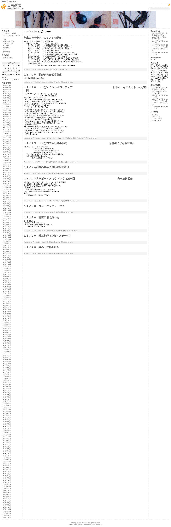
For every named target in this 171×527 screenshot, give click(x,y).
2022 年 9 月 (7, 166)
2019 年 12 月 (7, 235)
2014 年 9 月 (7, 366)
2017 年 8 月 (7, 293)
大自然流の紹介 (13, 1)
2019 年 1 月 (7, 258)
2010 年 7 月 (7, 469)
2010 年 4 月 (7, 476)
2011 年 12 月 (7, 434)
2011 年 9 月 (7, 440)
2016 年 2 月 (7, 330)
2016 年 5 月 (7, 324)
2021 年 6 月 (7, 197)
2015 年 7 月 (7, 345)
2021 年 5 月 (7, 200)
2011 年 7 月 (7, 445)
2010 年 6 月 (7, 472)
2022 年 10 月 (7, 164)
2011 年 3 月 (7, 453)
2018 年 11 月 (7, 262)
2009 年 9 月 (7, 490)
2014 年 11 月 (7, 362)
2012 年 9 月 (7, 416)
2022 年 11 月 (7, 162)
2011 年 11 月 (7, 436)
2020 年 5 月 (7, 224)
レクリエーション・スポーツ (55, 138)
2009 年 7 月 (7, 494)
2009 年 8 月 (7, 492)
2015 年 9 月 (7, 341)
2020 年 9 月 (7, 216)
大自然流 (14, 6)
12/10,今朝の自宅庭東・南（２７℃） (159, 38)
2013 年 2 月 (7, 405)
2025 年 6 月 (7, 98)
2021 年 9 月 (7, 191)
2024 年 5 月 (7, 125)
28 (19, 75)
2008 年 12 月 (7, 509)
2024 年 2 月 (7, 131)
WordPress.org (156, 120)
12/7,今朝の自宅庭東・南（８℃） (160, 53)
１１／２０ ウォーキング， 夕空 (44, 206)
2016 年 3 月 (7, 328)
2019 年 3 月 (7, 254)
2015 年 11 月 (7, 337)
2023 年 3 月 (7, 154)
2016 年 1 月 (7, 332)
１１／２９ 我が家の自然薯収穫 (43, 74)
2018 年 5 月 (7, 274)
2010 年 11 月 (7, 461)
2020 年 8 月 (7, 218)
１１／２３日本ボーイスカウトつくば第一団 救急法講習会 (78, 178)
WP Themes (87, 524)
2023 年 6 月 (7, 148)
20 (16, 72)
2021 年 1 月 (7, 208)
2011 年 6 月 (7, 447)
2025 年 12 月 (7, 85)
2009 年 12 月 (7, 484)
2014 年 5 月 (7, 374)
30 (5, 77)
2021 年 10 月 (7, 189)
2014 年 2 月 (7, 380)
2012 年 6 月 (7, 422)
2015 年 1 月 (7, 357)
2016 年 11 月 (7, 312)
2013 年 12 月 (7, 384)
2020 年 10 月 (7, 214)
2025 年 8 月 (7, 94)
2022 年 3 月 (7, 179)
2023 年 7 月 (7, 146)
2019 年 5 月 (7, 249)
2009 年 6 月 (7, 496)
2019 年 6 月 (7, 247)
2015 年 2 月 (7, 355)
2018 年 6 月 (7, 272)
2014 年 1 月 (7, 382)
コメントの (157, 118)
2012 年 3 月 (7, 428)
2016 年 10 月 (7, 314)
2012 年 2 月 (7, 430)
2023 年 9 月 (7, 141)
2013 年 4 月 (7, 401)
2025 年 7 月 (7, 96)
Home (4, 1)
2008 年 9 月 (7, 515)
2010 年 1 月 (7, 482)
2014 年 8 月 (7, 368)
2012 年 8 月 (7, 418)
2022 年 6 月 (7, 173)
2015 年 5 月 (7, 349)
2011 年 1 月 (7, 457)
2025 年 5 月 (7, 100)
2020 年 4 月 (7, 227)
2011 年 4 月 (7, 451)
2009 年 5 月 (7, 499)
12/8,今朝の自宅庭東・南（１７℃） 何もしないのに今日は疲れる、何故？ (160, 47)
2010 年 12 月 (7, 459)
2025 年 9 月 (7, 92)
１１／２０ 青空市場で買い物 (41, 217)
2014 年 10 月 (7, 364)
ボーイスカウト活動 (52, 201)
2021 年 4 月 (7, 202)
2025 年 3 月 (7, 104)
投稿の (155, 116)
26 (13, 75)
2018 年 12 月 (7, 260)
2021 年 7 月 (7, 195)
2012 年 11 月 (7, 411)
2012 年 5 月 (7, 424)
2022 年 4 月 (7, 177)
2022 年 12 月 (7, 160)
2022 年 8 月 (7, 168)
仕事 (4, 39)
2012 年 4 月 (7, 426)
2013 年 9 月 (7, 391)
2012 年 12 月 (7, 409)
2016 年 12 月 (7, 310)
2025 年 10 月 (7, 89)
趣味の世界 (59, 82)
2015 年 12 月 (7, 335)
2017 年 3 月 (7, 303)
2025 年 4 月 (7, 102)
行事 (4, 50)
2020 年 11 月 (7, 212)
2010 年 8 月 (7, 467)
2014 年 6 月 (7, 372)
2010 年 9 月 (7, 465)
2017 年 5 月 (7, 299)
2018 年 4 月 (7, 276)
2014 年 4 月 (7, 376)
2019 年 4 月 (7, 251)
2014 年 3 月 (7, 378)
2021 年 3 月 (7, 204)
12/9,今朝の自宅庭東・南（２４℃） (160, 42)
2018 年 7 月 (7, 270)
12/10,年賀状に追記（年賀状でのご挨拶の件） (159, 34)
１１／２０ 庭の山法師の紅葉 (41, 247)
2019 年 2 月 (7, 256)
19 (13, 72)
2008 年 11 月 (7, 511)
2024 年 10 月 (7, 114)
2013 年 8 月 (7, 393)
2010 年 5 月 (7, 474)
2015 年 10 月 (7, 339)
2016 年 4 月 (7, 326)
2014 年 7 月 (7, 370)
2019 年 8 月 (7, 243)
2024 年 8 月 (7, 119)
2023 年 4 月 (7, 152)
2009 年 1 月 (7, 507)
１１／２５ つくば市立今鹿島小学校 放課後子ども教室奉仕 (79, 143)
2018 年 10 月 (7, 264)
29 (3, 77)
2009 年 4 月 (7, 501)
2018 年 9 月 (7, 266)
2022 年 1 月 (7, 183)
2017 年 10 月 (7, 289)
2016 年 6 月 (7, 322)
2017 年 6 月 (7, 297)
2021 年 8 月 (7, 193)
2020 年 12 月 (7, 210)
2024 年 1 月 (7, 133)
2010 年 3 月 (7, 478)
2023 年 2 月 (7, 156)
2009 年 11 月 (7, 486)
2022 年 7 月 (7, 170)
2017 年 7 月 (7, 295)
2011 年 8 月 (7, 443)
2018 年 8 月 (7, 268)
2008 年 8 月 (7, 517)
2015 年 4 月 (7, 351)
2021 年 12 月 (7, 185)
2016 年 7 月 (7, 320)
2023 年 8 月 (7, 143)
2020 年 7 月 (7, 220)
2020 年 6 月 (7, 222)
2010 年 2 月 (7, 480)
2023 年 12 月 (7, 135)
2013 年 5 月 (7, 399)
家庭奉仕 (59, 230)
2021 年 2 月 (7, 206)
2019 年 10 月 (7, 239)
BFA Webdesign (97, 524)
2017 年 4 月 (7, 301)
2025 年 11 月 (7, 87)
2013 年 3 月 (7, 403)
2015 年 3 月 (7, 353)
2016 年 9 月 (7, 316)
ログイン (155, 114)
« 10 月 (5, 79)
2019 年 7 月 (7, 245)
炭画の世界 (6, 48)
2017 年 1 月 (7, 308)
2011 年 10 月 (7, 438)
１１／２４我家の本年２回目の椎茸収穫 (46, 167)
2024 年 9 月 (7, 116)
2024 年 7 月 (7, 121)
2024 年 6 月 (7, 123)
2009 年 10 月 (7, 488)
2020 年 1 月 (7, 233)
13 (16, 70)
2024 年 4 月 (7, 127)
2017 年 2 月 (7, 305)
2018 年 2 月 (7, 281)
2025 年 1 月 (7, 108)
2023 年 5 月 (7, 150)
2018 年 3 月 (7, 278)
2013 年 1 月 (7, 407)
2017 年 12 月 (7, 285)
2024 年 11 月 (7, 112)
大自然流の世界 (51, 82)
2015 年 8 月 (7, 343)
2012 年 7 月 (7, 420)
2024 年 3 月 (7, 129)
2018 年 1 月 (7, 283)
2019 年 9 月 (7, 241)
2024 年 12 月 (7, 110)
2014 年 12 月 (7, 359)
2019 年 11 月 (7, 237)
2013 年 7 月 (7, 395)
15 (3, 72)
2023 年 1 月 (7, 158)
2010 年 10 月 (7, 463)
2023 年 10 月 (7, 139)
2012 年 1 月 (7, 432)
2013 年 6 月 (7, 397)
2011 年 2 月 (7, 455)
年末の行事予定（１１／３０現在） (44, 37)
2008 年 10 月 (7, 513)
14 (19, 70)
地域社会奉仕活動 (51, 69)
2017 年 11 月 (7, 287)
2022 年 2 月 (7, 181)
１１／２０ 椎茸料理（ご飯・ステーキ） (48, 235)
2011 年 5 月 (7, 449)
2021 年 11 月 (7, 187)
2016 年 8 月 (7, 318)
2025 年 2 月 (7, 106)
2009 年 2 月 (7, 505)
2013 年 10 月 (7, 389)
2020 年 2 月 (7, 231)
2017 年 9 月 (7, 291)
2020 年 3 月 (7, 229)
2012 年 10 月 (7, 413)
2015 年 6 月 (7, 347)
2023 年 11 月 (7, 137)
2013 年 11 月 (7, 386)
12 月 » (16, 79)
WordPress (79, 524)
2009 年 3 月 (7, 503)
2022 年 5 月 (7, 175)
